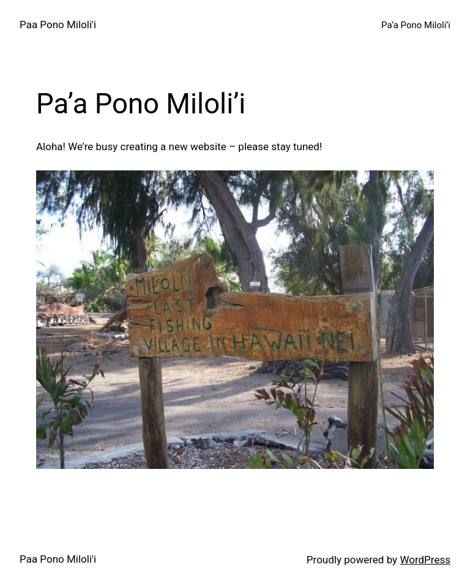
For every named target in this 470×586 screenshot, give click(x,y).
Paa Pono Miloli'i (58, 24)
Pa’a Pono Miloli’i (415, 25)
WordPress (425, 560)
